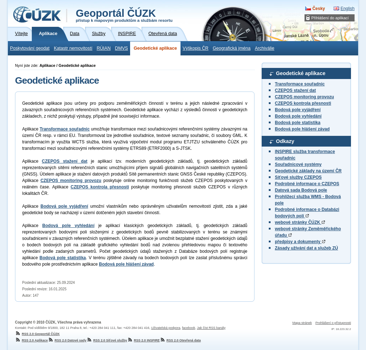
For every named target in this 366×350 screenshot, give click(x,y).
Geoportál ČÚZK (124, 15)
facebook (188, 328)
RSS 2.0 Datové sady (67, 340)
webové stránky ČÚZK (300, 222)
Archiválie (264, 48)
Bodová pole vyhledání (298, 116)
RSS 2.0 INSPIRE (143, 340)
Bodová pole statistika (297, 122)
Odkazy (285, 141)
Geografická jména (232, 48)
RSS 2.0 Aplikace (31, 340)
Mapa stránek (302, 323)
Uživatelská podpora (165, 328)
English (348, 8)
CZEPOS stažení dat (295, 90)
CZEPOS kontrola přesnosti (303, 103)
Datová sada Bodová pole (301, 190)
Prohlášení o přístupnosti (333, 323)
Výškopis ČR (195, 48)
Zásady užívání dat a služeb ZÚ (306, 248)
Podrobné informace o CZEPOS (307, 183)
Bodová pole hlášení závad (302, 129)
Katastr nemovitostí (73, 48)
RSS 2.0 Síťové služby (106, 340)
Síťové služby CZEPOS (298, 177)
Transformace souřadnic (300, 84)
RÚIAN (103, 48)
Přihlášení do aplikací (330, 18)
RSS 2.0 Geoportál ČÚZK (37, 334)
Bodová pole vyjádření (298, 109)
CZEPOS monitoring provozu (304, 96)
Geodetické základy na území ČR (308, 170)
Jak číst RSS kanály (211, 328)
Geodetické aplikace (155, 48)
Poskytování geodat (30, 48)
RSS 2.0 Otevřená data (180, 340)
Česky (318, 8)
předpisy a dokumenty (300, 241)
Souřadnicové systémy (298, 164)
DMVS (121, 48)
